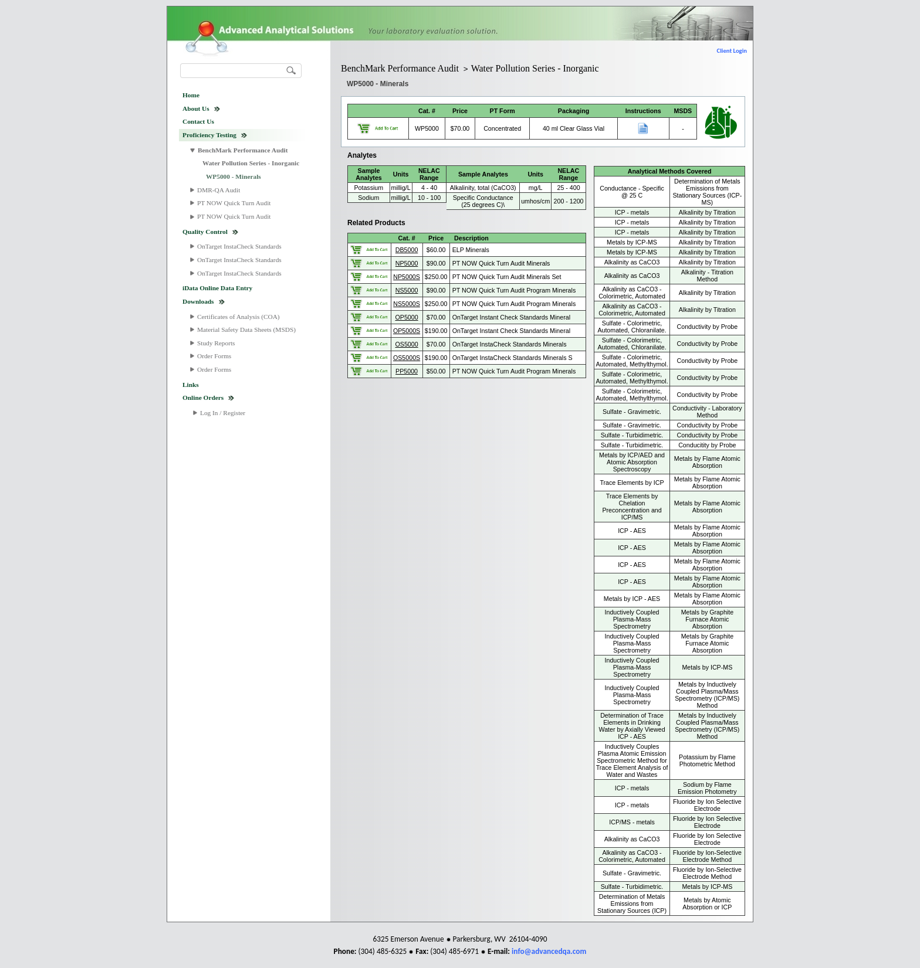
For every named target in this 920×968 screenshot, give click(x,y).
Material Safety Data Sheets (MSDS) (246, 329)
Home (190, 95)
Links (190, 384)
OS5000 (406, 344)
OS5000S (406, 357)
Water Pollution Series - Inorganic (250, 163)
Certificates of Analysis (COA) (238, 316)
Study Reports (216, 343)
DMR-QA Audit (218, 189)
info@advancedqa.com (549, 951)
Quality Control (205, 231)
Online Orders (203, 397)
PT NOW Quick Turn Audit (233, 202)
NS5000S (406, 303)
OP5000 (406, 317)
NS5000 (406, 290)
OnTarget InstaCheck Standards (239, 246)
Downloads (198, 301)
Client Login (732, 51)
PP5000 (406, 371)
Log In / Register (222, 412)
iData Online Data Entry (217, 287)
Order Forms (214, 355)
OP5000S (406, 330)
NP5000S (406, 276)
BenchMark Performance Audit (243, 150)
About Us (195, 108)
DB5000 (406, 249)
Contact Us (198, 121)
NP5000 (406, 263)
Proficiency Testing (209, 134)
